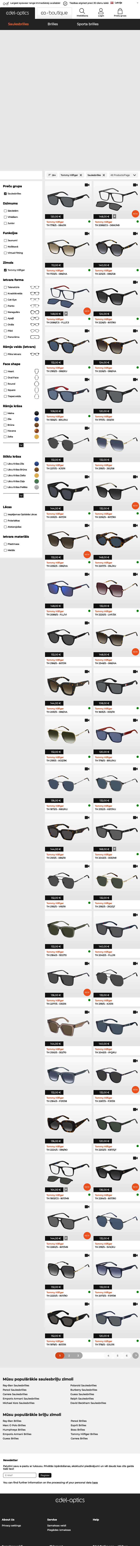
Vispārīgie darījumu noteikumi (20, 1524)
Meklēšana (82, 15)
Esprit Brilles (78, 1348)
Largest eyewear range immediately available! (35, 3)
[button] (17, 13)
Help (96, 1442)
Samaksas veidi (56, 1448)
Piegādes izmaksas (59, 1452)
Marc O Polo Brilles (14, 1348)
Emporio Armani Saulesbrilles (21, 1321)
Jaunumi (10, 163)
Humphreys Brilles (14, 1352)
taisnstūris (21, 210)
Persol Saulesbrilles (14, 1312)
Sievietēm (11, 133)
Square (21, 313)
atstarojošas (12, 449)
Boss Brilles (78, 1352)
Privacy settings (11, 1448)
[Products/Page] (123, 98)
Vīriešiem (11, 140)
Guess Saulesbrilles (82, 1317)
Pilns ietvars (21, 277)
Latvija (118, 2)
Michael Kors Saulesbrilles (18, 1325)
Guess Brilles (11, 1361)
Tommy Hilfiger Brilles (84, 1356)
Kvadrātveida (21, 216)
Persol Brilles (79, 1343)
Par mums (23, 1528)
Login (101, 15)
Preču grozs (120, 15)
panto (21, 229)
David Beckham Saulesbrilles (88, 1325)
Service (52, 1442)
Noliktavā (11, 169)
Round (21, 307)
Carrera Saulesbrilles (15, 1317)
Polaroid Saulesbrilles (83, 1308)
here (95, 1405)
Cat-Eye (21, 223)
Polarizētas (12, 443)
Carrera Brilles (79, 1361)
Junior (9, 146)
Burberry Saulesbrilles (83, 1312)
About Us (8, 1442)
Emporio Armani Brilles (17, 1356)
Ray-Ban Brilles (12, 1343)
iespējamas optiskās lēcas (20, 437)
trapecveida (21, 319)
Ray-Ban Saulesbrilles (16, 1308)
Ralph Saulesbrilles (82, 1321)
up (135, 1524)
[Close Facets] (21, 98)
